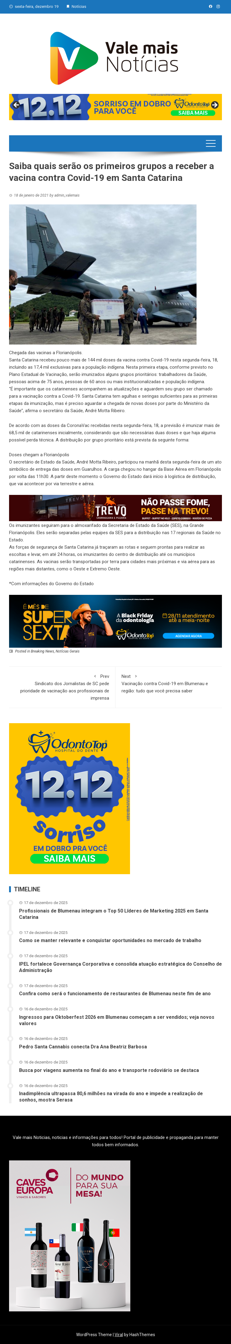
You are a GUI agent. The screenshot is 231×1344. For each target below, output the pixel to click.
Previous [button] (16, 105)
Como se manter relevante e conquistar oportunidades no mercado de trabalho (110, 940)
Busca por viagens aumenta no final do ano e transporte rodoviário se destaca (109, 1070)
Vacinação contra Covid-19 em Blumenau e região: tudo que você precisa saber (169, 683)
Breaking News (42, 651)
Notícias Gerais (68, 651)
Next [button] (214, 105)
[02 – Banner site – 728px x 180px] (115, 621)
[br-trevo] (115, 507)
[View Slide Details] (115, 107)
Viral (119, 1334)
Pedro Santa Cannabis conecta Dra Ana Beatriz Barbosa (83, 1047)
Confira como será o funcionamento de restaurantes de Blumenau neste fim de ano (115, 993)
